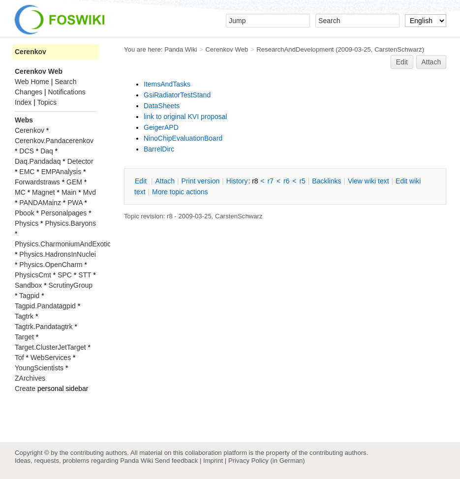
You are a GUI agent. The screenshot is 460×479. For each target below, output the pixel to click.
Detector (80, 161)
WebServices (51, 357)
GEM (74, 182)
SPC (65, 275)
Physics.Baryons (70, 223)
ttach (165, 181)
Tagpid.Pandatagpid (45, 306)
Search (65, 82)
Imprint (213, 460)
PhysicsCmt (33, 275)
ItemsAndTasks (167, 84)
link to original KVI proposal (185, 116)
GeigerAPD (161, 127)
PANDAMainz (40, 203)
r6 (286, 181)
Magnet (43, 192)
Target (24, 337)
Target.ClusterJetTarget (50, 347)
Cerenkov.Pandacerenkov (54, 141)
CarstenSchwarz (398, 49)
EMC (26, 172)
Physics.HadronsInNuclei (57, 254)
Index (23, 102)
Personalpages (64, 213)
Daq (46, 151)
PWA (75, 203)
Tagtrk (24, 316)
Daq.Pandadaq (38, 161)
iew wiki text (368, 181)
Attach (431, 62)
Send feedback (176, 460)
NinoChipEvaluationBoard (183, 138)
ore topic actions (180, 192)
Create (25, 388)
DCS (26, 151)
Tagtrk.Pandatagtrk (44, 326)
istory (237, 181)
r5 (302, 181)
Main (68, 192)
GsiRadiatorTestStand (177, 95)
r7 (271, 181)
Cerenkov (30, 52)
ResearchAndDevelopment (295, 49)
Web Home (32, 82)
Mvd (89, 192)
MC (20, 192)
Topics (47, 102)
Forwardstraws (37, 182)
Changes (28, 92)
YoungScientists (39, 368)
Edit (402, 62)
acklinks (326, 181)
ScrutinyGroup (70, 285)
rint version (201, 181)
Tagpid (29, 295)
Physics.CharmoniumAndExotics (64, 244)
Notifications (66, 92)
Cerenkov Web (227, 49)
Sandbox (28, 285)
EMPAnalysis (61, 172)
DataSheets (162, 106)
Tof (19, 357)
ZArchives (30, 378)
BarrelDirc (159, 149)
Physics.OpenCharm (50, 265)
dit (142, 181)
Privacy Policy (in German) (266, 460)
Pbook (24, 213)
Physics (26, 223)
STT (84, 275)
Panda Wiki (180, 49)
